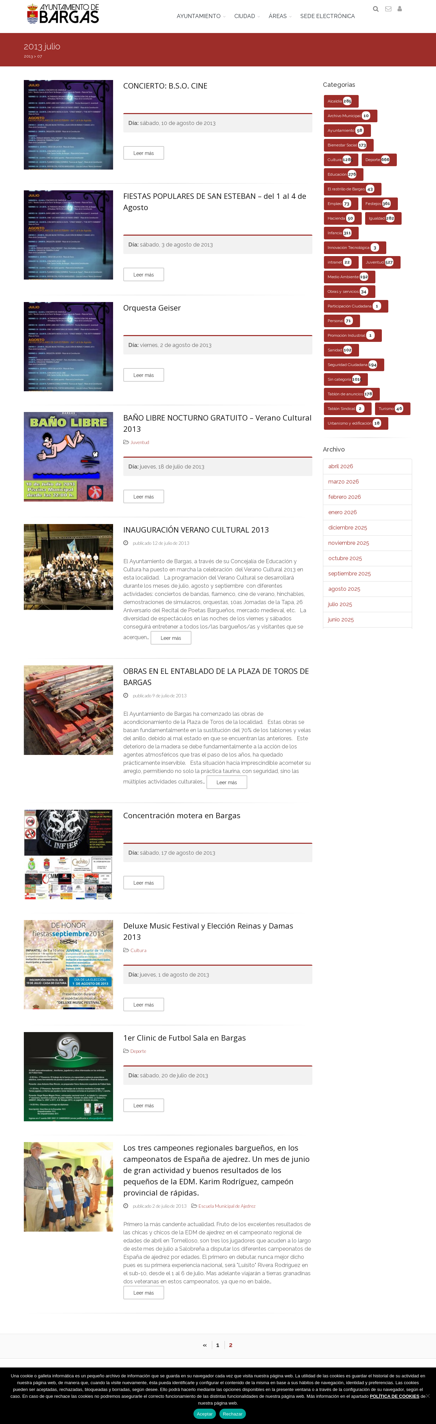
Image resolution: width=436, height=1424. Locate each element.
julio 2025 (340, 611)
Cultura (340, 166)
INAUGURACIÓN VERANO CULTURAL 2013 (196, 537)
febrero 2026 (344, 504)
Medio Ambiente (348, 284)
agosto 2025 (344, 596)
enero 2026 (342, 519)
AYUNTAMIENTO (203, 16)
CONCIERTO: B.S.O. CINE (165, 93)
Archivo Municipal (349, 122)
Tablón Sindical (346, 415)
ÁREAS (283, 16)
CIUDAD (249, 16)
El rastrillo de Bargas (351, 196)
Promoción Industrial (351, 342)
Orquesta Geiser (152, 314)
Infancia (340, 240)
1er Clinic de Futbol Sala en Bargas (184, 1044)
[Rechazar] (427, 1395)
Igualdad (381, 225)
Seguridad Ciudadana (352, 371)
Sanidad (340, 357)
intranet (340, 269)
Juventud (379, 269)
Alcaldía (340, 108)
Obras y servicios (348, 298)
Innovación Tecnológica (353, 254)
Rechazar (233, 1414)
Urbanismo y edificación (354, 430)
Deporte (377, 166)
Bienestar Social (347, 152)
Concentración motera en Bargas (181, 822)
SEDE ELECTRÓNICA (332, 16)
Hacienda (341, 225)
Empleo (339, 210)
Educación (342, 181)
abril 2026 (340, 473)
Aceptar (205, 1414)
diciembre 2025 (347, 535)
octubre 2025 (345, 565)
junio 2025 (341, 626)
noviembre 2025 (348, 550)
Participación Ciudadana (354, 313)
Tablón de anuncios (350, 401)
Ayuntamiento (346, 137)
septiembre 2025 (349, 580)
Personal (340, 327)
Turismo (391, 415)
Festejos (378, 210)
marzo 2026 (343, 489)
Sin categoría (345, 386)
